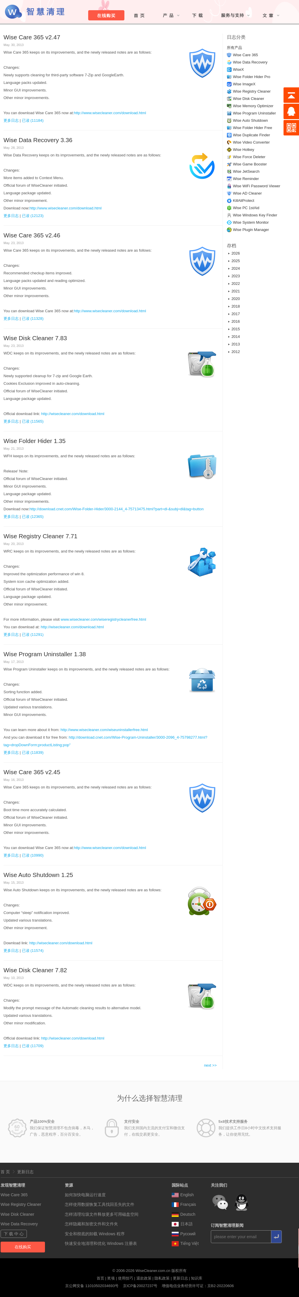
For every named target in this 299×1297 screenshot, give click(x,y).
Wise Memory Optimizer (253, 106)
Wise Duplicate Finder (251, 135)
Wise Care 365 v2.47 (32, 37)
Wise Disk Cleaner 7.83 (35, 338)
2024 (236, 268)
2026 (236, 253)
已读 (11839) (33, 752)
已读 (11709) (33, 1046)
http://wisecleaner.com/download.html (72, 414)
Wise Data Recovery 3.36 (38, 140)
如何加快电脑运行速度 (85, 1194)
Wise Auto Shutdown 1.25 (38, 874)
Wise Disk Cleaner (248, 98)
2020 (236, 299)
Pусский (184, 1233)
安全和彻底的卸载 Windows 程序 (95, 1233)
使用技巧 (125, 1278)
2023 (236, 276)
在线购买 (23, 1247)
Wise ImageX (244, 84)
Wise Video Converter (251, 142)
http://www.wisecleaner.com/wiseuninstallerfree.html (104, 730)
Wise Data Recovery (250, 62)
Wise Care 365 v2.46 (32, 235)
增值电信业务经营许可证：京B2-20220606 (198, 1286)
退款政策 (144, 1278)
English (183, 1194)
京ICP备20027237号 (140, 1286)
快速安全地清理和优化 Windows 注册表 (101, 1243)
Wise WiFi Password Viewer (256, 186)
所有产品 (234, 47)
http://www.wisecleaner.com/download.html (110, 113)
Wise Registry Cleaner (252, 91)
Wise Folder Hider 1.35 (35, 440)
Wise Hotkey (243, 149)
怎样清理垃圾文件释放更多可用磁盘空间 (101, 1214)
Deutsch (183, 1214)
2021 (236, 291)
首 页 (5, 1171)
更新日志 (25, 1171)
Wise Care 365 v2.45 (32, 772)
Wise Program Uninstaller (254, 113)
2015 (236, 329)
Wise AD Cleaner (247, 193)
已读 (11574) (33, 950)
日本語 (182, 1224)
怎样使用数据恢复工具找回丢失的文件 (99, 1204)
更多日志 (11, 120)
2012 (236, 352)
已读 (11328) (33, 318)
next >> (210, 1065)
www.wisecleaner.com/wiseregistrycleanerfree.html (103, 619)
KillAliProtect (243, 200)
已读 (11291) (33, 634)
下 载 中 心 (14, 1233)
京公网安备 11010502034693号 (92, 1286)
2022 (236, 283)
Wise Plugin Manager (251, 229)
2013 (236, 344)
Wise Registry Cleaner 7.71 (40, 536)
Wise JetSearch (246, 171)
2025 (236, 261)
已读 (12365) (33, 516)
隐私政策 (162, 1278)
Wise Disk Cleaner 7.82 (35, 970)
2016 (236, 321)
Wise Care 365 (245, 55)
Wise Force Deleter (249, 157)
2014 (236, 336)
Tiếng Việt (185, 1243)
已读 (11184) (33, 120)
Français (184, 1204)
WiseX (238, 69)
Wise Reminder (246, 179)
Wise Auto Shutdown (250, 120)
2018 (236, 306)
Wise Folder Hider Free (252, 128)
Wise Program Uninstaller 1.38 (45, 654)
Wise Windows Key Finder (255, 215)
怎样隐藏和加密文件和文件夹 (91, 1224)
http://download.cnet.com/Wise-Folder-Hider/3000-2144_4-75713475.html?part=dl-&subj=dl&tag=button (116, 509)
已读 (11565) (33, 421)
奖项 (111, 1278)
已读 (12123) (33, 215)
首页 (100, 1278)
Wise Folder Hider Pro (251, 77)
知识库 (196, 1278)
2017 (236, 314)
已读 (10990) (33, 855)
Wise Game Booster (250, 164)
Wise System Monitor (251, 222)
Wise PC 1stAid (246, 208)
